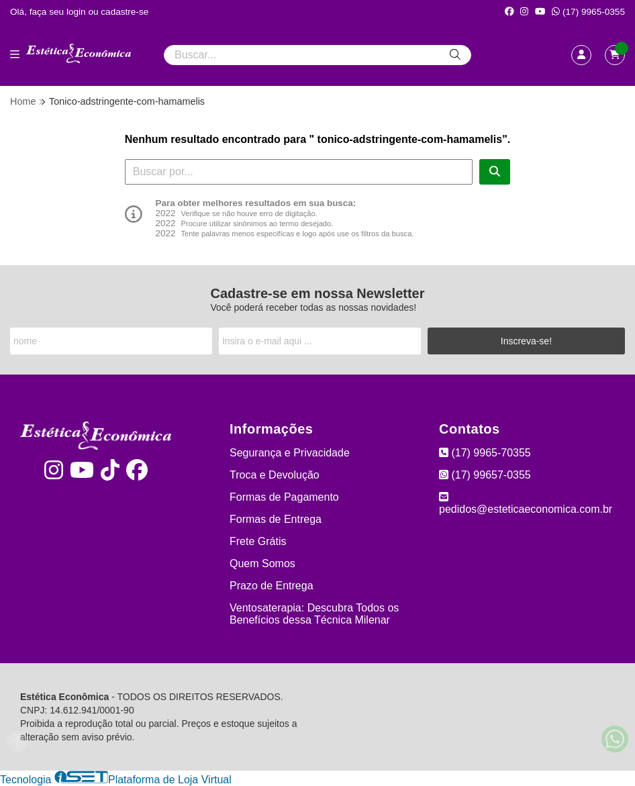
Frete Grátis (258, 541)
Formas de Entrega (276, 519)
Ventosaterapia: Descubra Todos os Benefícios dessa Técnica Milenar (314, 614)
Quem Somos (262, 563)
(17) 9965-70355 (485, 452)
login (77, 12)
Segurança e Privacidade (290, 452)
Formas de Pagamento (284, 497)
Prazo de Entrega (271, 585)
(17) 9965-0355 (588, 12)
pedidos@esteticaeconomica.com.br (525, 503)
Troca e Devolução (275, 475)
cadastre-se (124, 12)
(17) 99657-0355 (485, 475)
